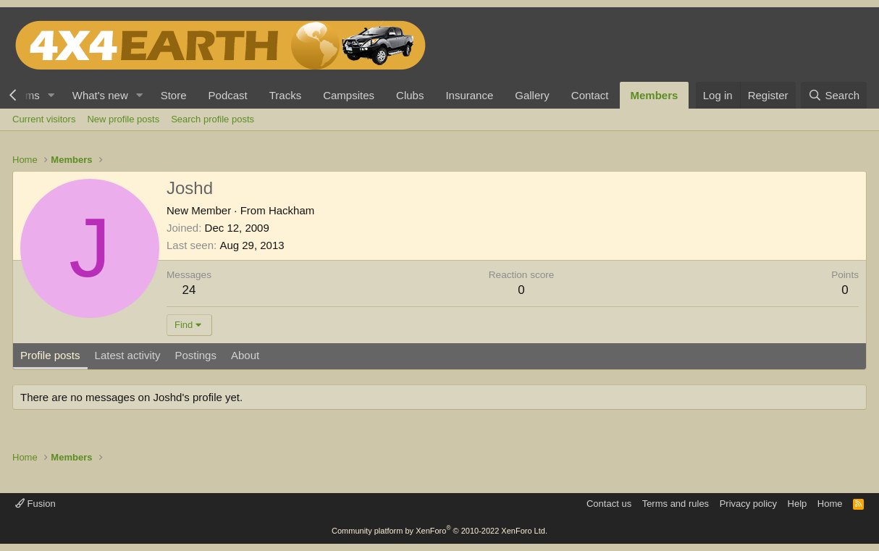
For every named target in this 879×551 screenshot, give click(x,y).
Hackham (291, 210)
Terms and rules (675, 503)
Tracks (285, 95)
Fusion (35, 503)
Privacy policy (748, 503)
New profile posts (123, 119)
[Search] (834, 95)
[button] (51, 95)
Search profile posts (212, 119)
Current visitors (43, 119)
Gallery (532, 95)
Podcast (228, 95)
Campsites (348, 95)
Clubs (410, 95)
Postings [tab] (195, 355)
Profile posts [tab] (50, 355)
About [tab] (245, 355)
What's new (100, 95)
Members (654, 95)
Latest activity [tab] (128, 355)
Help (797, 503)
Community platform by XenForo (439, 530)
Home (830, 503)
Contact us (608, 503)
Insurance (469, 95)
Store (174, 95)
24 (189, 290)
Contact (590, 95)
